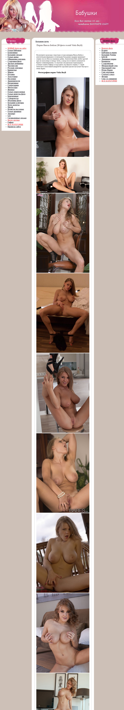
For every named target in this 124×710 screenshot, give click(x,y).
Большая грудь (42, 41)
